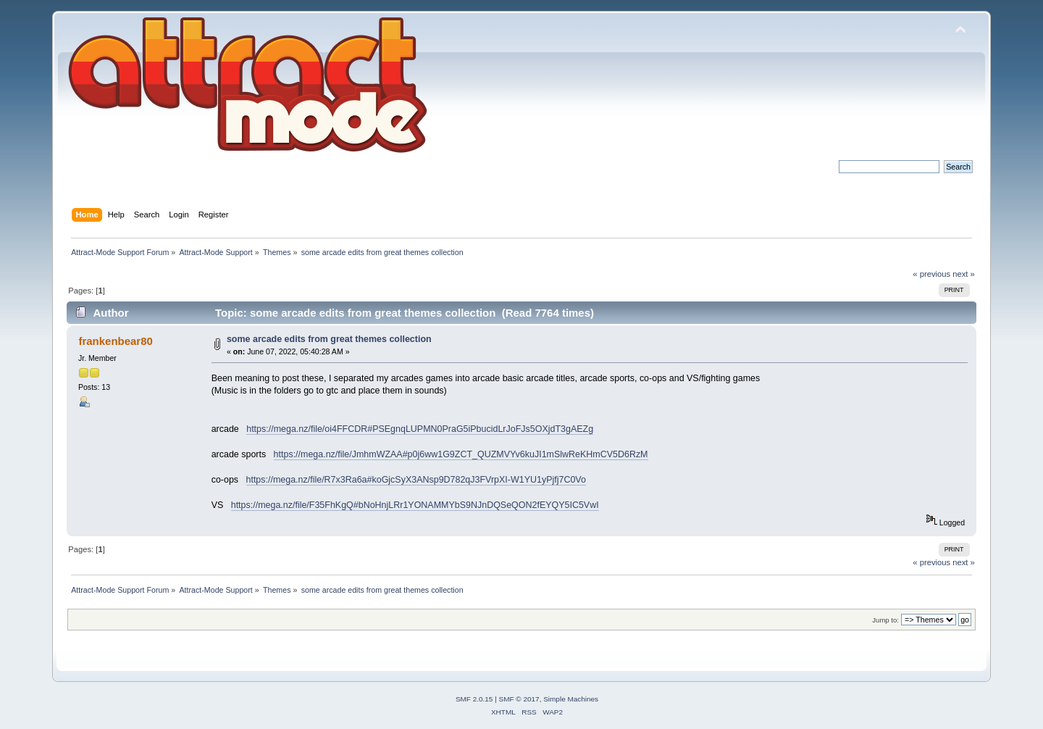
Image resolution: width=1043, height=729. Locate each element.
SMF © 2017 (519, 699)
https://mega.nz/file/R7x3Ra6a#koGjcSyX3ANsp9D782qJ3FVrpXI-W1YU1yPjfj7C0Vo (416, 480)
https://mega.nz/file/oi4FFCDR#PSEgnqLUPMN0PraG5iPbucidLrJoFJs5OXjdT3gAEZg (419, 429)
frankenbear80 (115, 341)
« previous (931, 274)
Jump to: (885, 620)
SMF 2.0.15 (474, 699)
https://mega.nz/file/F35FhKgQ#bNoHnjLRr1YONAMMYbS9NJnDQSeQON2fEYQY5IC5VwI (415, 505)
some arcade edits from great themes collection (329, 339)
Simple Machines (570, 699)
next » (963, 274)
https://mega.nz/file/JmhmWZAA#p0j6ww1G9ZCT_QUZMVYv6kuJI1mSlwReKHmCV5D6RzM (461, 454)
